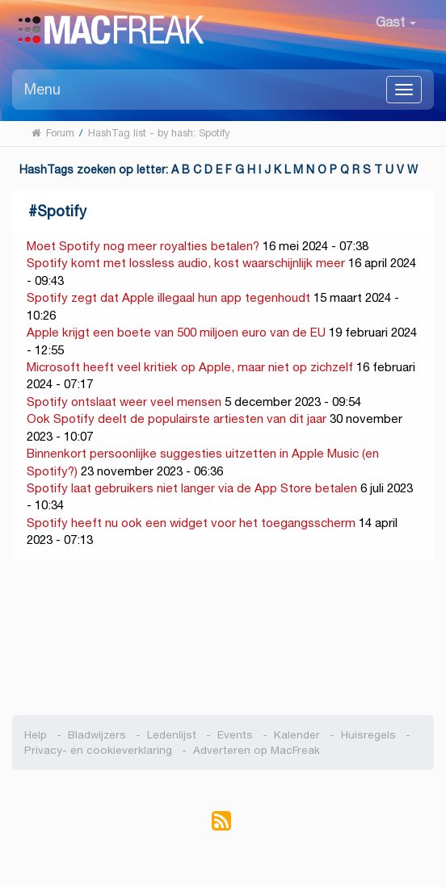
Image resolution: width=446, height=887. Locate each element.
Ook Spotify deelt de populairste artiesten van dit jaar (176, 418)
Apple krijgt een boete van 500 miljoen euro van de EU (176, 332)
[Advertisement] (223, 638)
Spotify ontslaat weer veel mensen (124, 401)
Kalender (297, 735)
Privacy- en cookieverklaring (98, 750)
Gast (396, 22)
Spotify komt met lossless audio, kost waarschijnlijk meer (186, 262)
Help (35, 735)
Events (235, 735)
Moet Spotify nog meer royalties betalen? (143, 245)
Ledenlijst (171, 735)
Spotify (61, 211)
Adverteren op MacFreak (256, 750)
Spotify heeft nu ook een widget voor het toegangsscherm (191, 522)
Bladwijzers (97, 735)
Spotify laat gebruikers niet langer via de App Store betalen (192, 488)
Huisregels (368, 735)
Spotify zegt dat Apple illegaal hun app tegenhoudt (168, 297)
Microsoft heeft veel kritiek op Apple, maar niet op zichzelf (190, 366)
